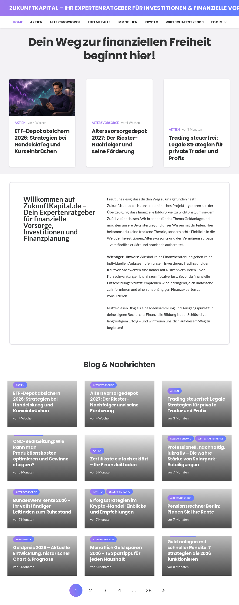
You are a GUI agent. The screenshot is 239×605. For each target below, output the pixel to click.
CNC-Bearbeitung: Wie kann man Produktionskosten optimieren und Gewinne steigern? (40, 453)
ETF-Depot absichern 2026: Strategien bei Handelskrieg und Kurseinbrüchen (42, 141)
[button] (224, 22)
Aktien (20, 123)
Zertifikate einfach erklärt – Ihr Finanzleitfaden (119, 462)
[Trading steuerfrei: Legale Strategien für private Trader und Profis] (197, 101)
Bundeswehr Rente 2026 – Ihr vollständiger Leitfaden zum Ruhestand (42, 506)
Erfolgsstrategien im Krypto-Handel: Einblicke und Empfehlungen (118, 506)
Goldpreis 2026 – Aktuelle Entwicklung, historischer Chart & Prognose (41, 553)
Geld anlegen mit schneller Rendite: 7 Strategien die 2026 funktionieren (189, 550)
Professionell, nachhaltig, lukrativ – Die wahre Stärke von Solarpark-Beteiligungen (196, 456)
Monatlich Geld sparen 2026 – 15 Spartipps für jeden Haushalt (116, 553)
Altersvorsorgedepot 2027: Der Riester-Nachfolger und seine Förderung (119, 141)
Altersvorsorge (105, 123)
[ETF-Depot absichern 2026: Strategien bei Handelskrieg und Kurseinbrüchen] (42, 97)
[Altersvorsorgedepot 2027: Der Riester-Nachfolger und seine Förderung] (119, 97)
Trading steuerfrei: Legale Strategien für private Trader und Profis (196, 148)
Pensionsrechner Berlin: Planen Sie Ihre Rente (193, 509)
